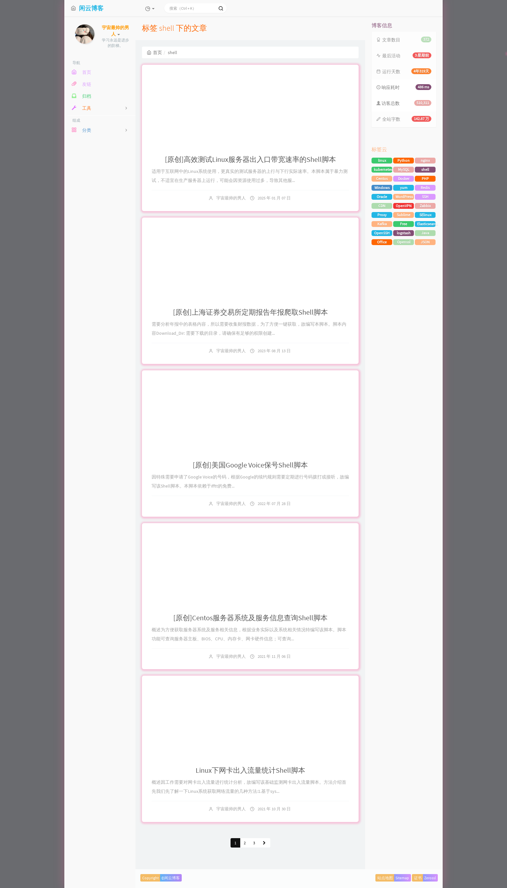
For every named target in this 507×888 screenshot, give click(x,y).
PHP (425, 178)
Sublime (403, 214)
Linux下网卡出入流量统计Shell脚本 (250, 770)
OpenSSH (382, 232)
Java (425, 232)
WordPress (404, 196)
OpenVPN (404, 205)
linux (382, 160)
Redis (425, 187)
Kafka (382, 223)
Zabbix (425, 205)
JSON (425, 242)
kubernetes (383, 169)
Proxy (382, 214)
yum (403, 187)
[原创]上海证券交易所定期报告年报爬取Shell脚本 (250, 312)
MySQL (403, 169)
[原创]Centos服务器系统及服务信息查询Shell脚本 (250, 617)
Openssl (403, 242)
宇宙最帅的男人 (231, 198)
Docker (403, 178)
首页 (154, 52)
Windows (382, 187)
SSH (425, 196)
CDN (381, 205)
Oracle (382, 196)
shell (425, 169)
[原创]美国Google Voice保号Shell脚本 (250, 464)
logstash (404, 232)
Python (403, 160)
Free (403, 223)
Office (382, 242)
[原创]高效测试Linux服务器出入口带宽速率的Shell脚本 (250, 159)
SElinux (425, 214)
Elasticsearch (426, 223)
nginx (425, 160)
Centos (382, 178)
